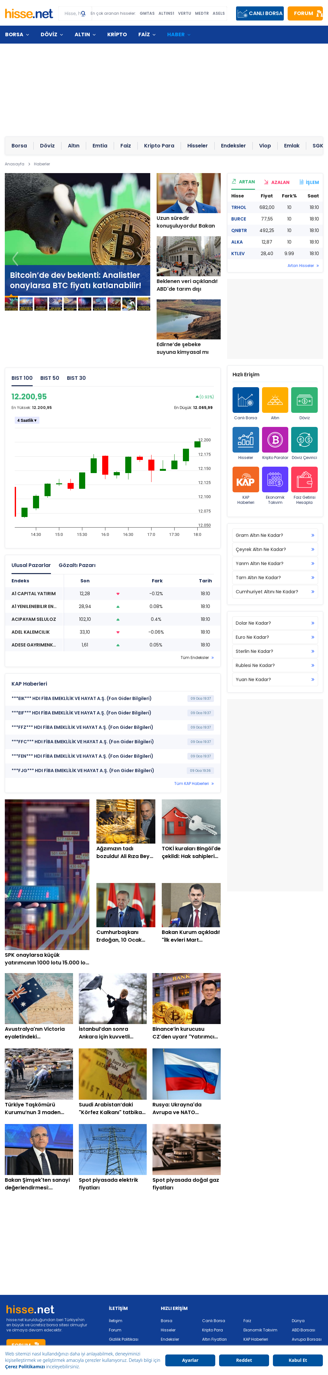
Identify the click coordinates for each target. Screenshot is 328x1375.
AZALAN (277, 182)
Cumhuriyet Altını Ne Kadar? (275, 591)
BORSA (14, 34)
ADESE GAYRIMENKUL (35, 645)
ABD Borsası (303, 1330)
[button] (139, 259)
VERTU (184, 13)
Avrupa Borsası (307, 1339)
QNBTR (239, 230)
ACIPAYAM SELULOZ (34, 619)
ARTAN (243, 182)
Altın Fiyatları (214, 1339)
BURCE (238, 219)
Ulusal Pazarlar (31, 565)
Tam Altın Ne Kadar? (275, 577)
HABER (176, 34)
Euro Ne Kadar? (275, 637)
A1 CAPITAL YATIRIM (34, 593)
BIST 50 (49, 378)
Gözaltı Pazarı (77, 565)
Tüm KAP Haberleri (191, 783)
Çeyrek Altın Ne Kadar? (275, 549)
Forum (115, 1330)
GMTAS (147, 13)
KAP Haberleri (246, 486)
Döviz (304, 404)
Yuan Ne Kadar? (275, 679)
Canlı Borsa (246, 404)
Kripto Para (212, 1330)
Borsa (166, 1320)
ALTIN (82, 34)
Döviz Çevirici (304, 443)
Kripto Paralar (275, 443)
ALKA (237, 242)
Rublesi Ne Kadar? (275, 665)
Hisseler (246, 443)
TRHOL (238, 207)
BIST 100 (22, 378)
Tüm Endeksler (195, 657)
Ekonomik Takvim (275, 486)
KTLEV (238, 253)
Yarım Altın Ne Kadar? (275, 563)
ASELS (219, 13)
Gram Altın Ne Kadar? (275, 535)
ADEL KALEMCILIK (31, 632)
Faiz (247, 1320)
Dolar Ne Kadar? (275, 623)
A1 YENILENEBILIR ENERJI (37, 606)
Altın (275, 404)
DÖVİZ (49, 34)
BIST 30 (76, 378)
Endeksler (170, 1339)
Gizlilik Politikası (123, 1339)
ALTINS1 (166, 13)
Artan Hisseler (301, 265)
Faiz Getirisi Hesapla (304, 486)
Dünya (298, 1320)
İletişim (115, 1320)
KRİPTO (117, 34)
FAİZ (144, 34)
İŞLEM (308, 182)
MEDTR (202, 13)
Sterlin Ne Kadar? (275, 651)
